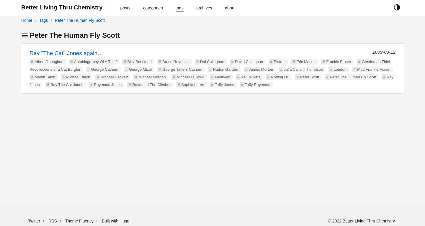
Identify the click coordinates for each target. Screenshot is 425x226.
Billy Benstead (140, 62)
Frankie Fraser (338, 62)
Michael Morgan (152, 77)
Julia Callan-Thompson (303, 69)
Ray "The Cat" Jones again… (66, 53)
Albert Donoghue (49, 62)
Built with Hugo (115, 221)
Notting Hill (280, 77)
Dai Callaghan (212, 62)
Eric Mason (306, 62)
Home (26, 20)
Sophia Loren (192, 85)
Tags (43, 20)
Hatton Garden (225, 69)
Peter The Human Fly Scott (80, 20)
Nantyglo (222, 77)
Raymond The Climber (151, 85)
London (340, 69)
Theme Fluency (80, 221)
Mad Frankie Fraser (373, 69)
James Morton (261, 69)
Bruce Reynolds (175, 62)
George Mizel (140, 69)
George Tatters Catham (182, 69)
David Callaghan (249, 62)
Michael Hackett (114, 77)
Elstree (280, 62)
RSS (52, 221)
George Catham (104, 69)
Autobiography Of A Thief (95, 62)
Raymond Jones (108, 85)
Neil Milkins (250, 77)
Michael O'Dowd (190, 77)
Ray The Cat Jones (66, 85)
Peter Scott (309, 77)
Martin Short (45, 77)
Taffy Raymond (257, 85)
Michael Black (78, 77)
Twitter (34, 221)
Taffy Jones (224, 85)
